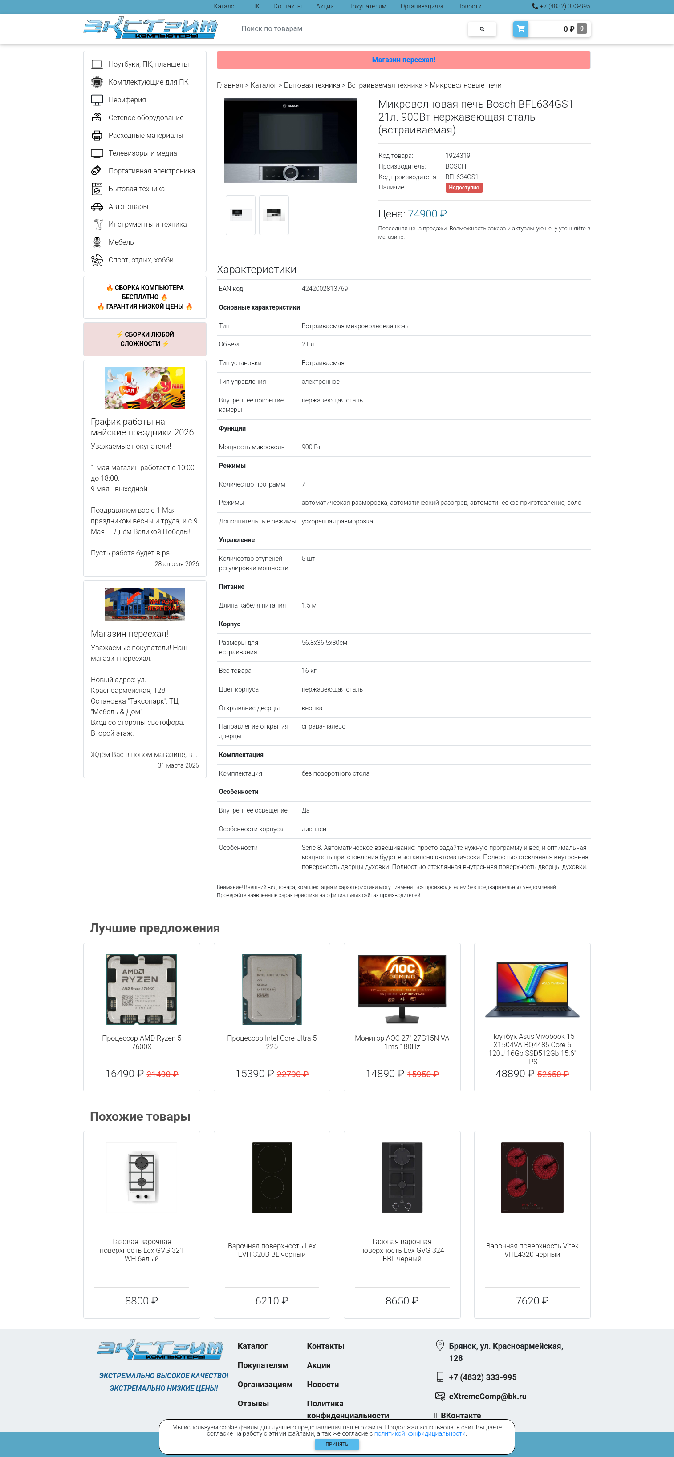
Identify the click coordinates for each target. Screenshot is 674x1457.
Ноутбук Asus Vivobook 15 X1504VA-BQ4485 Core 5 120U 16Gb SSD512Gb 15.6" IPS (532, 1049)
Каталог (225, 6)
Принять (337, 1444)
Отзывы (253, 1403)
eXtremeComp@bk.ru (488, 1396)
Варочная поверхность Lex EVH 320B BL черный (272, 1250)
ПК (256, 6)
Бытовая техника (312, 85)
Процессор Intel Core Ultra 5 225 (272, 1042)
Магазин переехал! (403, 60)
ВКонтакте (461, 1415)
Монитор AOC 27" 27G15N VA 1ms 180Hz (402, 1042)
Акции (325, 6)
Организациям (422, 6)
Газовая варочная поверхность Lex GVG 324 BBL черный (402, 1250)
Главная (230, 85)
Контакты (288, 6)
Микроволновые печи (466, 85)
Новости (469, 6)
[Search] (351, 29)
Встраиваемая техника (385, 85)
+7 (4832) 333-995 (561, 6)
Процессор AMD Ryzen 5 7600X (141, 1042)
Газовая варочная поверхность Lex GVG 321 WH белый (142, 1250)
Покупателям (367, 6)
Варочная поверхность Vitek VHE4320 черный (532, 1250)
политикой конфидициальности (420, 1433)
